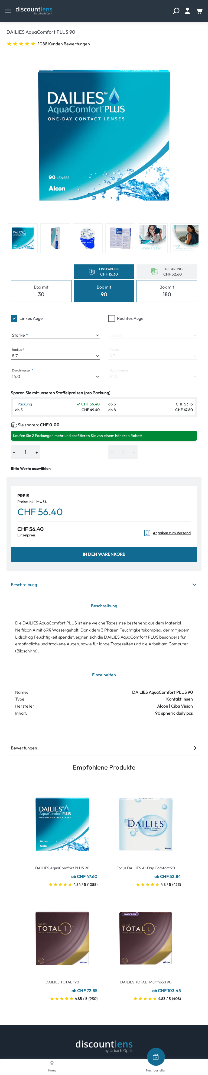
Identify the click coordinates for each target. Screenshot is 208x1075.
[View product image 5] (153, 238)
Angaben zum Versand (167, 533)
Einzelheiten (104, 674)
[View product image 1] (23, 238)
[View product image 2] (55, 238)
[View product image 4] (120, 238)
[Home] (52, 1063)
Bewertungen (104, 748)
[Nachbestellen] (156, 1057)
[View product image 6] (185, 238)
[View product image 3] (88, 238)
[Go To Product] (62, 821)
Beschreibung (104, 584)
